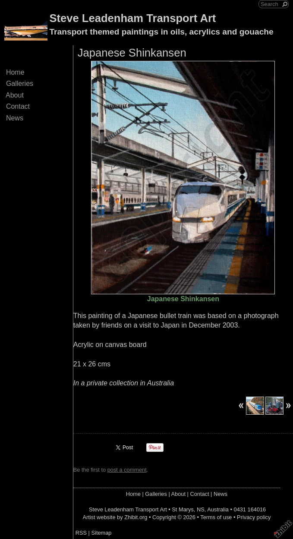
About (15, 95)
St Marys (182, 509)
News (14, 118)
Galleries (19, 83)
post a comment (127, 470)
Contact (18, 106)
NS (201, 509)
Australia (218, 509)
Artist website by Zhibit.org (114, 517)
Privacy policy (254, 517)
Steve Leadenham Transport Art (132, 18)
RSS (81, 533)
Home (15, 72)
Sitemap (101, 533)
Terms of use (216, 517)
